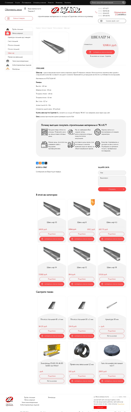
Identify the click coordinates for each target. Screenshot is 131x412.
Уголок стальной (13, 49)
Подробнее (121, 404)
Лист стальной (13, 41)
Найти (123, 3)
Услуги (17, 3)
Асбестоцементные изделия (29, 405)
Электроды (51, 397)
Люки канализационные (30, 402)
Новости (51, 3)
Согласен (100, 407)
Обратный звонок (120, 12)
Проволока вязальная (15, 57)
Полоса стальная (13, 45)
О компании (9, 3)
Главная (38, 28)
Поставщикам (26, 3)
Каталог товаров (47, 28)
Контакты (68, 3)
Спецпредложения (39, 3)
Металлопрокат (57, 28)
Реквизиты (59, 3)
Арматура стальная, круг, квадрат (19, 37)
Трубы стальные (29, 397)
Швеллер (66, 28)
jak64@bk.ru (120, 14)
